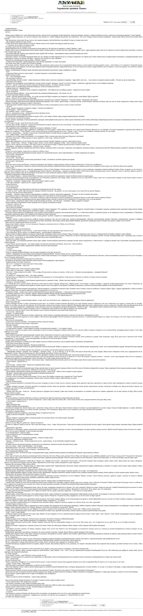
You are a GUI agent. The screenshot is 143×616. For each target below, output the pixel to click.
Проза (21, 19)
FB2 (17, 22)
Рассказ (14, 19)
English (75, 12)
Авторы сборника (16, 21)
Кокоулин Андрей (71, 6)
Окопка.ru (93, 12)
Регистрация (50, 12)
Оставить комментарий (18, 15)
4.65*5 (111, 22)
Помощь (80, 12)
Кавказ (18, 19)
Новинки (69, 12)
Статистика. (40, 18)
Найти (56, 12)
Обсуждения (62, 12)
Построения (86, 12)
